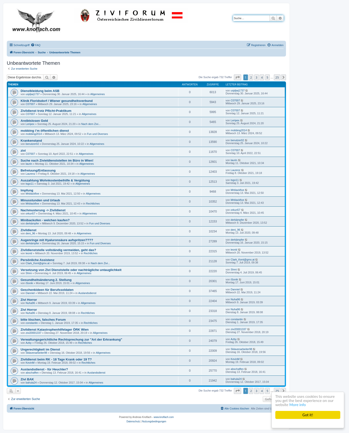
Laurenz (30, 173)
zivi (23, 150)
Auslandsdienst (87, 293)
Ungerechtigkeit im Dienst (40, 349)
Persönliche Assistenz (38, 260)
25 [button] (277, 77)
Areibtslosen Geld (34, 121)
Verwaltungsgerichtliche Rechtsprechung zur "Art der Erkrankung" (71, 339)
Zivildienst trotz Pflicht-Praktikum (46, 111)
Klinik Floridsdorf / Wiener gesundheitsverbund (57, 101)
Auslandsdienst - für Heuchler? (44, 369)
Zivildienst (28, 230)
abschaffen (32, 372)
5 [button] (267, 77)
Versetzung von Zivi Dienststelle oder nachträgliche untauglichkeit (71, 270)
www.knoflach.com (164, 417)
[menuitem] (35, 45)
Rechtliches (93, 203)
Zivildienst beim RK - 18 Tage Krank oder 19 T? (56, 359)
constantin (32, 322)
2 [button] (251, 77)
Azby (29, 342)
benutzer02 (32, 143)
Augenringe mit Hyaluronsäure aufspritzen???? (57, 240)
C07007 (30, 104)
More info (297, 405)
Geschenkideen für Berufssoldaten (47, 290)
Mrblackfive (32, 193)
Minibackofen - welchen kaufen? (45, 220)
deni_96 (30, 233)
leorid (29, 253)
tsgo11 (30, 183)
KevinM (30, 362)
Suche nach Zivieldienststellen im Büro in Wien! (57, 160)
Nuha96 (30, 303)
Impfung (27, 190)
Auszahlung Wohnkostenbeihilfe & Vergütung (55, 180)
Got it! (307, 414)
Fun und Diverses (97, 133)
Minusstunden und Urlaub (40, 200)
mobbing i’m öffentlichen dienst (45, 130)
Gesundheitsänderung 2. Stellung (46, 280)
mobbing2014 (34, 133)
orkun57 (30, 213)
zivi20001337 (33, 332)
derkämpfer (32, 223)
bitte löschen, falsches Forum (43, 319)
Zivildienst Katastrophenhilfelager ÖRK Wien (55, 329)
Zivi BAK (27, 379)
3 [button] (256, 77)
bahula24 (31, 382)
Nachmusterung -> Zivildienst (43, 210)
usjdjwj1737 (33, 94)
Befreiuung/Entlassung (38, 170)
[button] (237, 77)
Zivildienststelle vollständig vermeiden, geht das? (58, 250)
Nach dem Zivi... (90, 124)
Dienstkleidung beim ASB (40, 91)
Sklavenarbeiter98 (36, 352)
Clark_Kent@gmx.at (38, 263)
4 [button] (262, 77)
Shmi (29, 273)
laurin (29, 163)
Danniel (30, 293)
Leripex (30, 124)
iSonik (29, 283)
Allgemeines (97, 94)
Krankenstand (31, 140)
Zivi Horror (29, 300)
